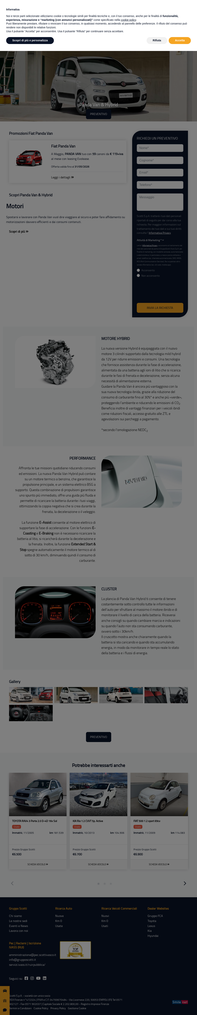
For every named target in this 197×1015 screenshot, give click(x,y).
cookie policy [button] (128, 19)
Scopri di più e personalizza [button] (30, 40)
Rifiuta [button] (157, 40)
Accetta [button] (180, 40)
